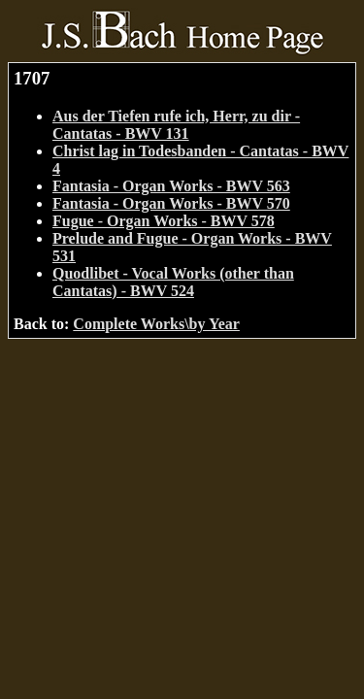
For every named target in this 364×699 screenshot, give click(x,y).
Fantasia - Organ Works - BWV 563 (171, 186)
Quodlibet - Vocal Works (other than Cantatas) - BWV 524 (173, 282)
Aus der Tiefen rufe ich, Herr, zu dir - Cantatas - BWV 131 (176, 125)
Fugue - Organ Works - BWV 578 (163, 221)
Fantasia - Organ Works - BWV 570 (171, 203)
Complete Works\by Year (156, 324)
